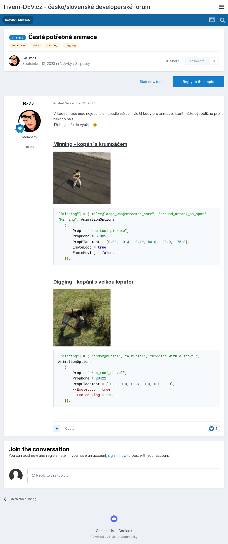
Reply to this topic (198, 82)
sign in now (117, 455)
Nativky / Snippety (75, 63)
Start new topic (152, 82)
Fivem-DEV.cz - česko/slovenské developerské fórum (77, 6)
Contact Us (105, 531)
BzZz (32, 58)
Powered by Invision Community (114, 537)
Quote (70, 428)
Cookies (125, 531)
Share (172, 61)
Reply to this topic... (50, 475)
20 (30, 147)
